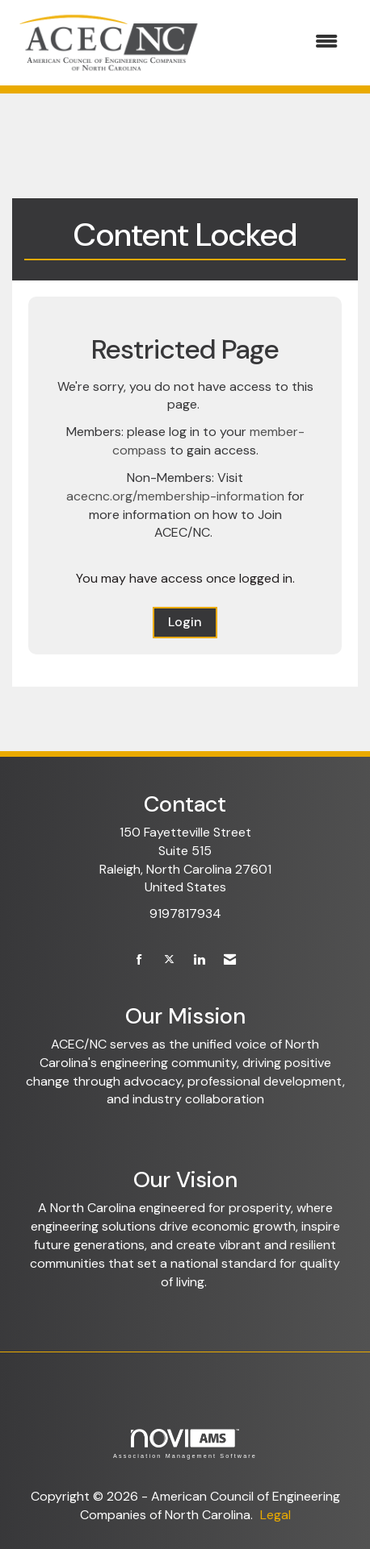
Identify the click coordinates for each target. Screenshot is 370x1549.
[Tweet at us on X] (169, 960)
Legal (275, 1514)
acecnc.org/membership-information (175, 496)
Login (185, 621)
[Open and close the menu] (279, 42)
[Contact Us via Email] (230, 960)
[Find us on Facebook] (139, 960)
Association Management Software (185, 1444)
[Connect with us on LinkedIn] (199, 960)
